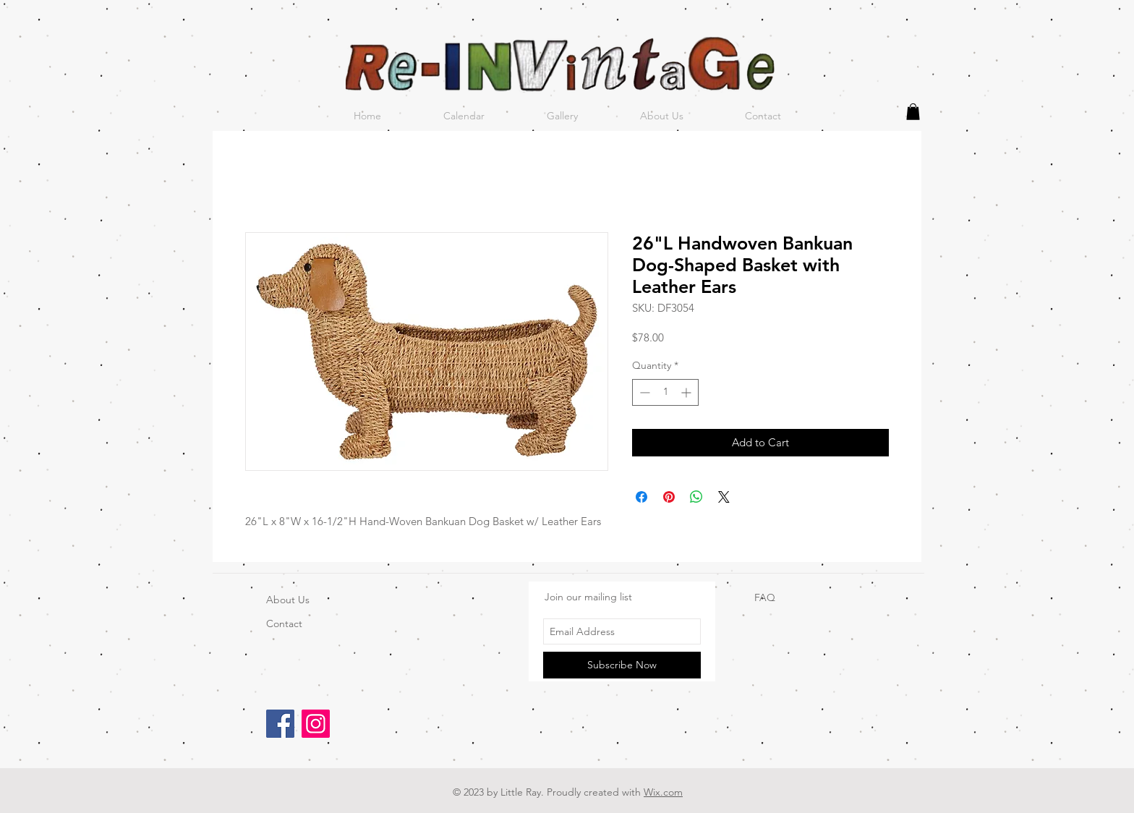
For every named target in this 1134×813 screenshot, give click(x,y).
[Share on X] (724, 497)
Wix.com (663, 792)
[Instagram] (316, 724)
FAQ (764, 597)
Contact (284, 623)
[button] (913, 111)
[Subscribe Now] (622, 665)
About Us (288, 599)
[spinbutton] (665, 392)
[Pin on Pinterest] (669, 497)
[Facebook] (280, 724)
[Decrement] (643, 392)
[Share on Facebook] (641, 497)
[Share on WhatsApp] (696, 497)
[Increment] (687, 392)
